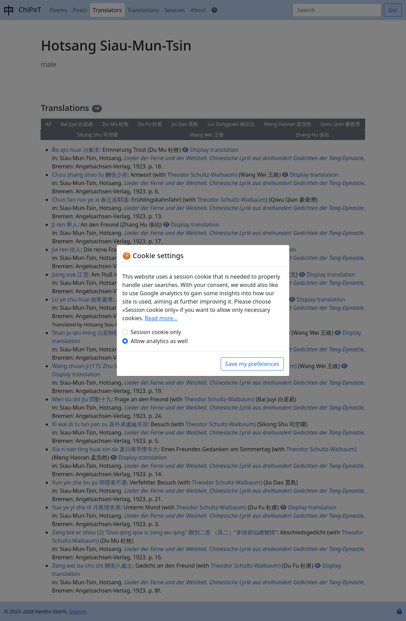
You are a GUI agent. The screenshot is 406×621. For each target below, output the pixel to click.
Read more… (161, 318)
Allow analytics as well (159, 341)
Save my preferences (252, 364)
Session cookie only (156, 332)
